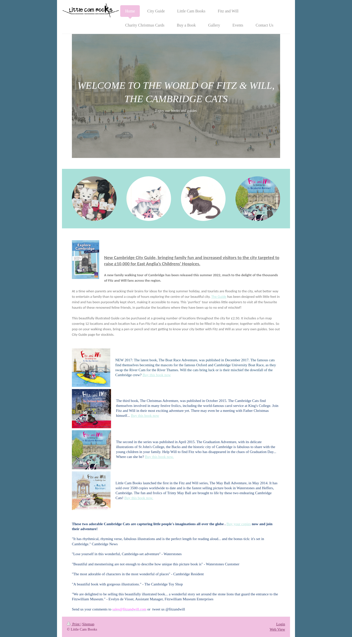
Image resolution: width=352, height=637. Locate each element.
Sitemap (88, 624)
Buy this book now (157, 375)
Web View (277, 629)
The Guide (218, 296)
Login (280, 624)
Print (74, 624)
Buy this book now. (159, 457)
